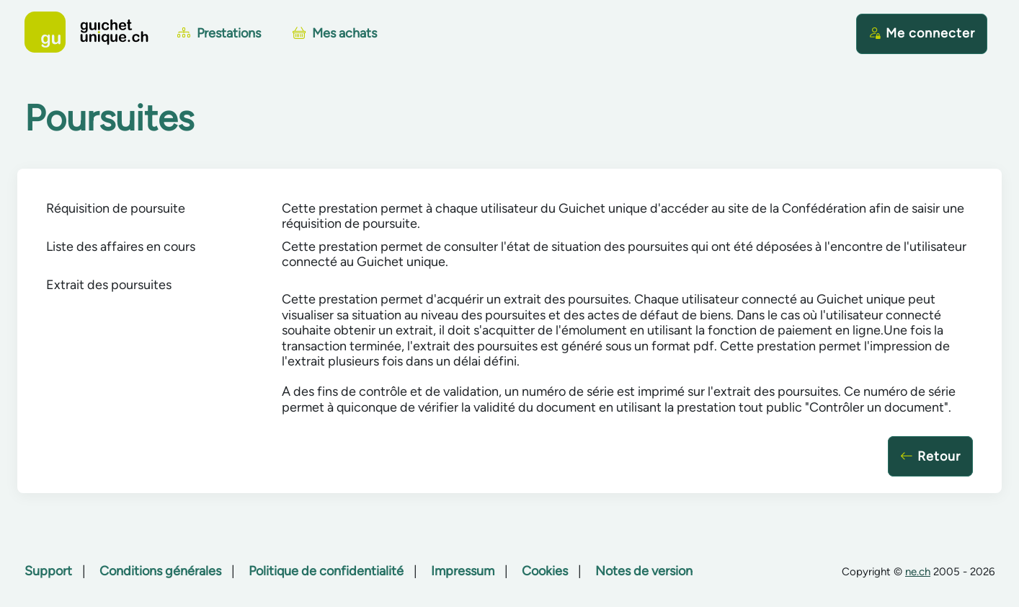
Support (48, 571)
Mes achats (335, 33)
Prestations (219, 33)
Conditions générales (160, 571)
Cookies (545, 571)
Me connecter (921, 33)
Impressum (462, 571)
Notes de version (644, 571)
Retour (930, 456)
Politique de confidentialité (326, 571)
